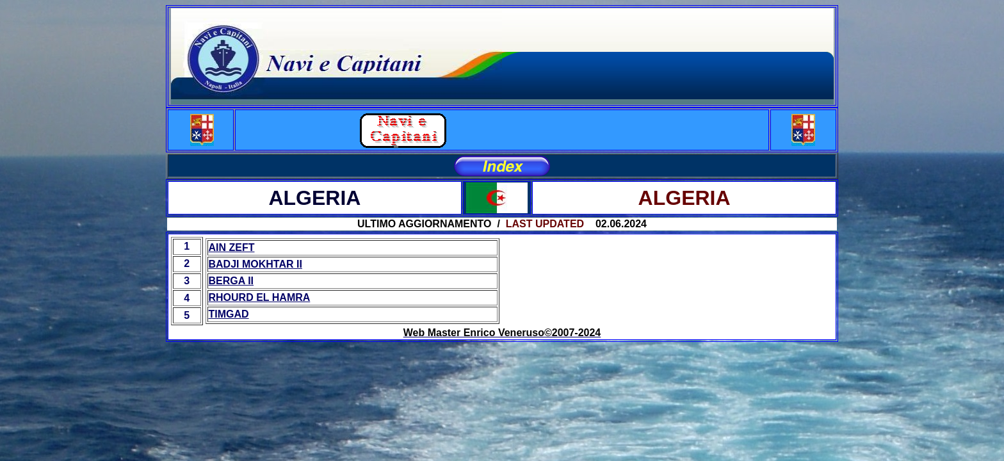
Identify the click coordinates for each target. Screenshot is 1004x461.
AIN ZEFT (232, 247)
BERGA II (231, 280)
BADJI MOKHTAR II (255, 264)
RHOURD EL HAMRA (260, 297)
